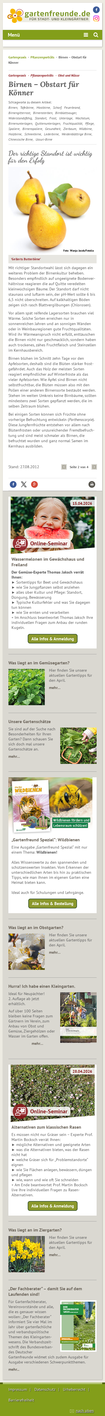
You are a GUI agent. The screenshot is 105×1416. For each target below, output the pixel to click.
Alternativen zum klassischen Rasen (46, 1127)
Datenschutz (44, 1389)
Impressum (17, 1389)
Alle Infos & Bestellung (52, 903)
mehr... (13, 1369)
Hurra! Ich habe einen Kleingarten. (41, 986)
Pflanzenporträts (42, 57)
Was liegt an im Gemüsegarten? (38, 663)
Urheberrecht (74, 1389)
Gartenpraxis (17, 57)
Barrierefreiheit (21, 1400)
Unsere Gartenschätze (29, 721)
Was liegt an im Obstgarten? (35, 927)
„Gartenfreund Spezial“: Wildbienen (45, 839)
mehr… (54, 687)
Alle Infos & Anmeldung (52, 638)
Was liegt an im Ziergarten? (35, 1230)
